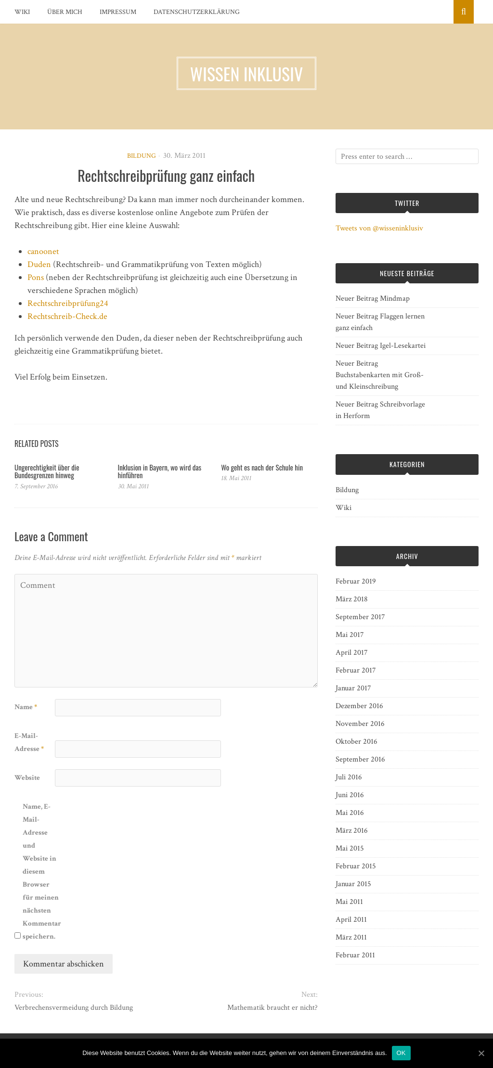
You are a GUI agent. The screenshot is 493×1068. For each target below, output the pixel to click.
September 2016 (360, 759)
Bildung (141, 156)
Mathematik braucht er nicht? (272, 1008)
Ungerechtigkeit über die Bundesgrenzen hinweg (46, 471)
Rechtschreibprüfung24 (67, 303)
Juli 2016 (349, 777)
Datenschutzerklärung (197, 12)
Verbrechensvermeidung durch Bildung (73, 1008)
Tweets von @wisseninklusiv (379, 228)
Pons (35, 277)
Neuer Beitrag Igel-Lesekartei (381, 346)
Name (25, 707)
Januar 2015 (353, 884)
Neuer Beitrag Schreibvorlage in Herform (380, 410)
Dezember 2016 (359, 706)
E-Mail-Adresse (29, 742)
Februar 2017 (356, 670)
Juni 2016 (350, 795)
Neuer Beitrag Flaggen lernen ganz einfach (380, 322)
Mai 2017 (350, 635)
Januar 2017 (353, 688)
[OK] (481, 1053)
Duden (39, 264)
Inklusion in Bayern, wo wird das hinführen (160, 471)
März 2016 (352, 831)
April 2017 (352, 653)
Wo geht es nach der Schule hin (262, 467)
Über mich (64, 12)
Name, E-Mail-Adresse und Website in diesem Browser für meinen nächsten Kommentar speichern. (42, 871)
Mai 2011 (349, 902)
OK (401, 1052)
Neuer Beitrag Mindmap (373, 298)
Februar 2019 (356, 581)
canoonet (43, 251)
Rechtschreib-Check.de (67, 316)
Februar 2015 (356, 866)
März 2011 (351, 937)
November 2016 (360, 724)
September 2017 (360, 617)
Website (27, 777)
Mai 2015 (350, 848)
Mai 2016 (350, 813)
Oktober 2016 (356, 742)
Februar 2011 (355, 955)
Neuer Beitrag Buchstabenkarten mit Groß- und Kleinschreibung (380, 375)
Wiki (22, 12)
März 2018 (352, 599)
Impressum (118, 12)
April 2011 (351, 920)
